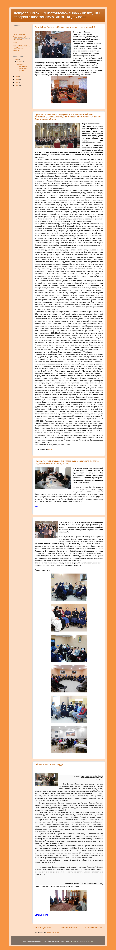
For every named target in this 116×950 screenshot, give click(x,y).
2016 (17, 82)
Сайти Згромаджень (20, 45)
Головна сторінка (68, 927)
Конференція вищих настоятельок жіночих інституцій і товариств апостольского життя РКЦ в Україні (57, 15)
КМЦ (50, 449)
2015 (17, 85)
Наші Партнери (18, 48)
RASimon (73, 941)
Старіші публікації (94, 927)
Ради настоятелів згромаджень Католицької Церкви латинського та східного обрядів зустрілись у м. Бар (67, 462)
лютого (20, 62)
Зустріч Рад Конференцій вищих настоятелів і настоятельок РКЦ (65, 27)
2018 (17, 76)
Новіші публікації (43, 927)
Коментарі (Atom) (52, 932)
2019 (17, 59)
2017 (17, 79)
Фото (15, 42)
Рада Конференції (19, 37)
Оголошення (17, 40)
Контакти (16, 51)
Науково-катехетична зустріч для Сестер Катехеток (22, 68)
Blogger (90, 941)
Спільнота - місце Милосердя (49, 764)
